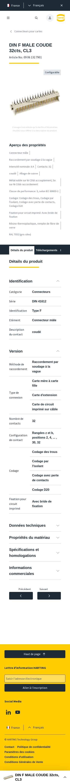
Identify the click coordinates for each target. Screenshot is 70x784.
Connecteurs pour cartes (25, 31)
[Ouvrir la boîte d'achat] (35, 777)
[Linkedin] (8, 712)
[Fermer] (62, 5)
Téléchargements (46, 250)
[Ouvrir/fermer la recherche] (36, 18)
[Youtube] (18, 712)
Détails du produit (22, 250)
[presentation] (35, 5)
